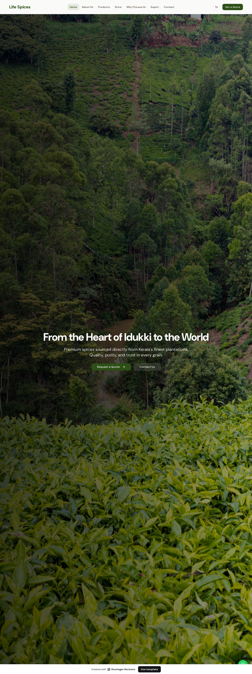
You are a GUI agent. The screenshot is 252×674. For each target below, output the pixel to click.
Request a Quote (111, 367)
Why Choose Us (136, 7)
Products (104, 7)
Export (155, 7)
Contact (169, 7)
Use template (149, 669)
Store (118, 7)
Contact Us (147, 367)
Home (73, 7)
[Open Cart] (216, 7)
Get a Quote (232, 7)
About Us (87, 7)
